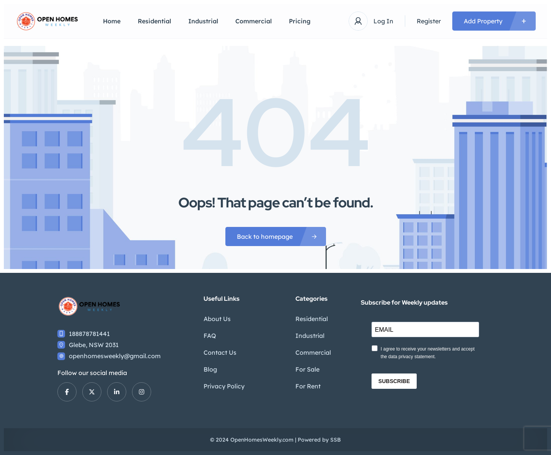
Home (112, 21)
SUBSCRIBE (394, 381)
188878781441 (89, 334)
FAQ (210, 335)
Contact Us (220, 352)
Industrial (203, 21)
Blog (210, 369)
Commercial (253, 21)
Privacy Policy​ (224, 386)
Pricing (300, 21)
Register (429, 21)
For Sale (307, 369)
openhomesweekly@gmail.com (115, 356)
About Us (217, 319)
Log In (383, 21)
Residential (154, 21)
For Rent (308, 386)
